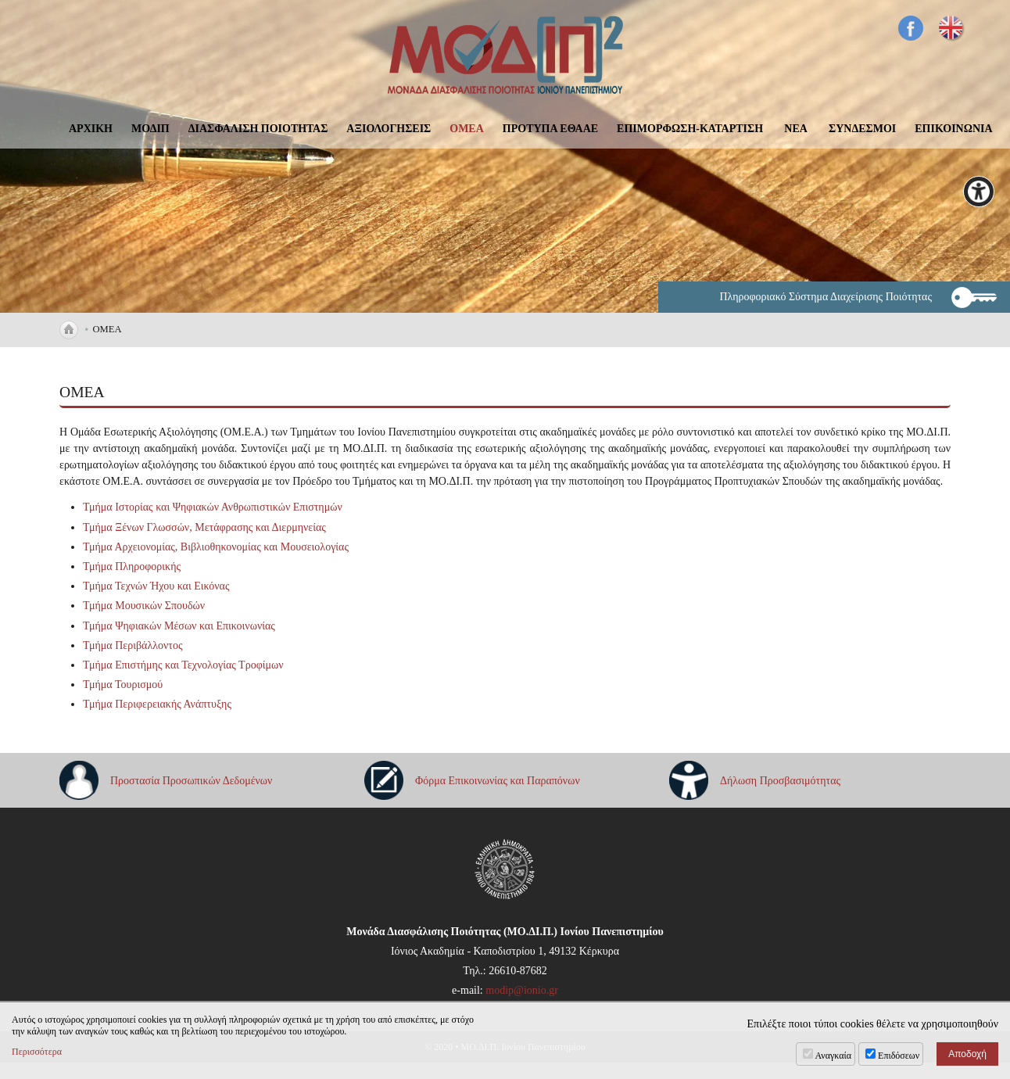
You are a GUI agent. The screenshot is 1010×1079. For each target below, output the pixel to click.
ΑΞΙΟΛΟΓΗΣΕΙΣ (388, 128)
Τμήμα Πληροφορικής (132, 566)
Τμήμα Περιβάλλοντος (132, 645)
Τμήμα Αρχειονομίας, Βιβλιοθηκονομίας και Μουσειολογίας (216, 547)
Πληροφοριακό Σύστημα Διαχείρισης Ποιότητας (825, 297)
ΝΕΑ (796, 128)
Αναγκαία (833, 1055)
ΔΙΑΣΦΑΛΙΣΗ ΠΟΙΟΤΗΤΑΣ (258, 128)
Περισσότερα (37, 1051)
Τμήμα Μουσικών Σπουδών (144, 605)
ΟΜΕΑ (466, 128)
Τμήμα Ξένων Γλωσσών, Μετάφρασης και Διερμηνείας (204, 527)
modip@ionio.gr (521, 990)
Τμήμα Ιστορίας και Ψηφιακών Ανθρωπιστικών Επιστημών (212, 507)
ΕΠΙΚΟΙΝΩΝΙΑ (953, 128)
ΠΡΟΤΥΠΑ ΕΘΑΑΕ (550, 128)
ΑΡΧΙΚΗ (91, 128)
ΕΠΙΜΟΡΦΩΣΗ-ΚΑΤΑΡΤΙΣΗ (690, 128)
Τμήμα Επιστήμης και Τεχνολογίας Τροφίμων (183, 665)
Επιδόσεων (898, 1055)
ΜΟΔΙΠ (150, 128)
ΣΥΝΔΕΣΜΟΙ (862, 128)
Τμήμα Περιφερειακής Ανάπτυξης (157, 704)
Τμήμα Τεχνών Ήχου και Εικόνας (156, 586)
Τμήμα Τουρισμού (123, 684)
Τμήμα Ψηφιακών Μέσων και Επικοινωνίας (179, 626)
